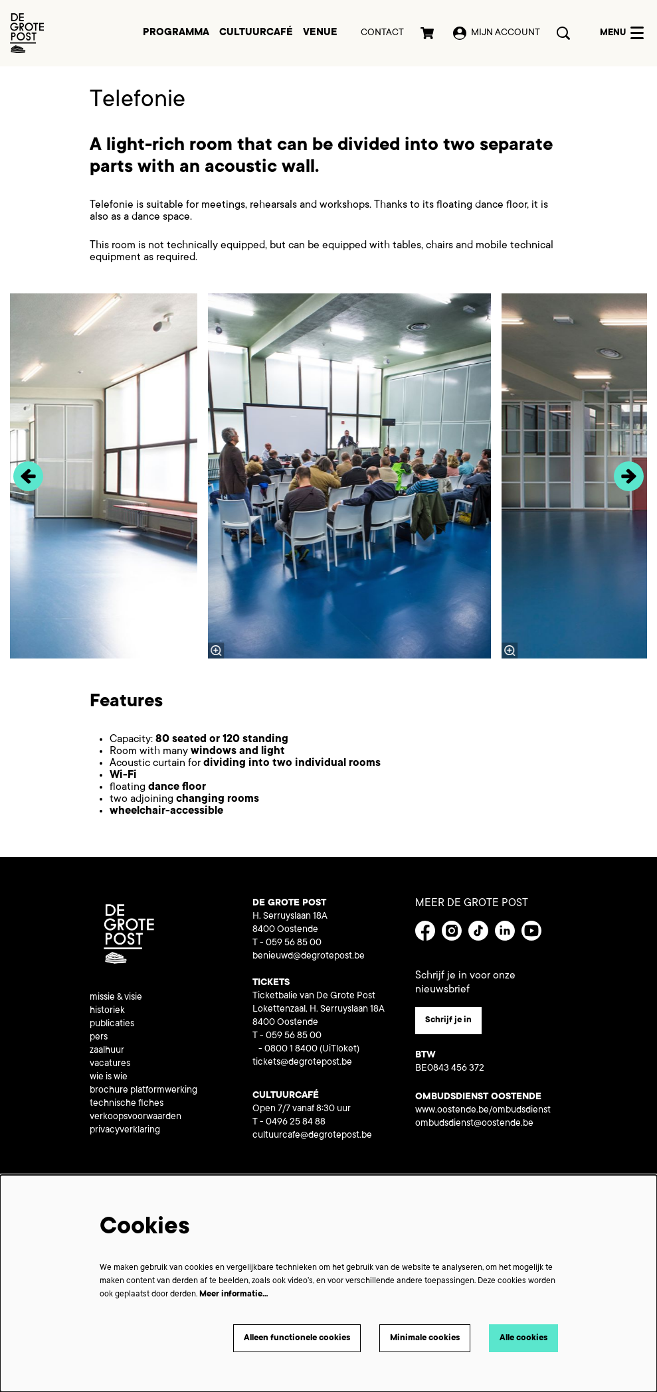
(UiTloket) (339, 1049)
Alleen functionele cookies (277, 1337)
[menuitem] (176, 33)
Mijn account (496, 33)
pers (99, 1037)
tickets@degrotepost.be (302, 1062)
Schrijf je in (450, 1021)
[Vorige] (28, 476)
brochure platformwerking (143, 1090)
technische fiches (126, 1104)
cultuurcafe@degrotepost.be (312, 1135)
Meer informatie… (233, 1293)
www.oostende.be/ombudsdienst (483, 1112)
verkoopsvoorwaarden (135, 1117)
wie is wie (109, 1077)
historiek (107, 1011)
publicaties (112, 1024)
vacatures (110, 1064)
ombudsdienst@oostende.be (474, 1125)
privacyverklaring (125, 1130)
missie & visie (116, 997)
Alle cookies (520, 1337)
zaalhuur (107, 1050)
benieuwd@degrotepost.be (308, 956)
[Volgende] (629, 476)
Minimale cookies (415, 1337)
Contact (382, 33)
